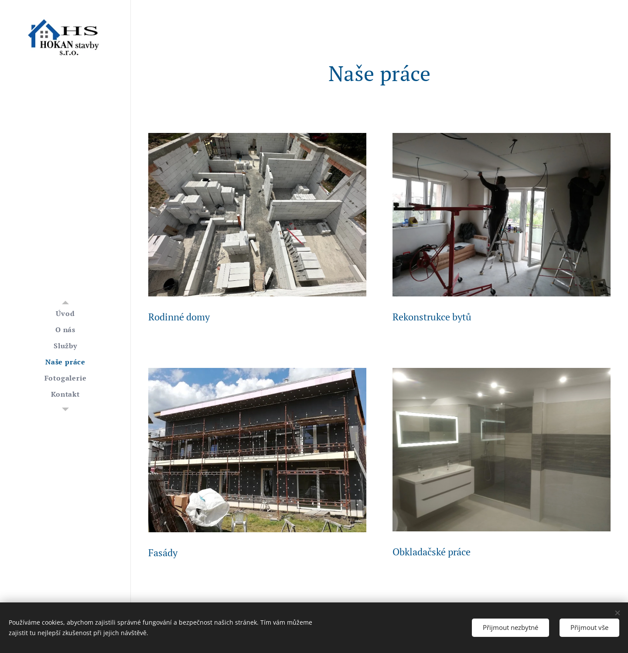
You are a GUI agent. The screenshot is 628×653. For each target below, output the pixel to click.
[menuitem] (65, 314)
